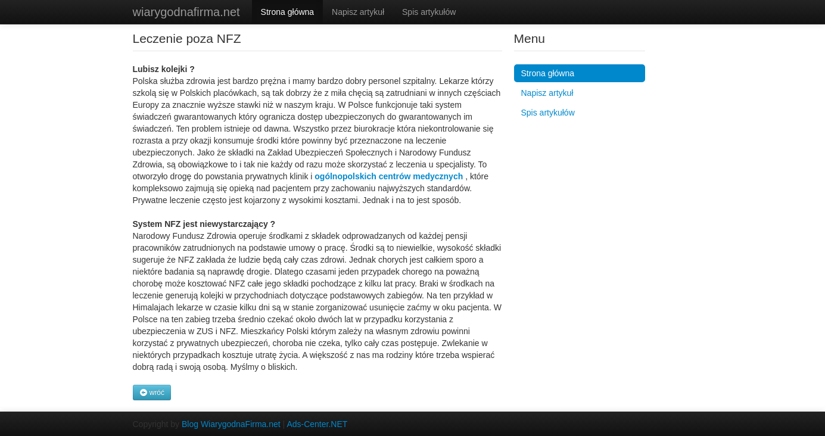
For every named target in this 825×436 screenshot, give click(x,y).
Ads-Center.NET (317, 424)
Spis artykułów (429, 12)
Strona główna (288, 12)
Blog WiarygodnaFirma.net (231, 424)
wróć (151, 392)
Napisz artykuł (358, 12)
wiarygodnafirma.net (186, 11)
